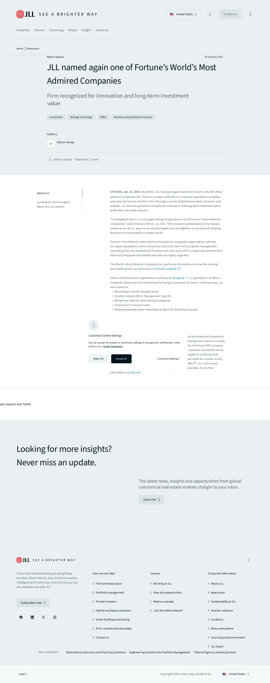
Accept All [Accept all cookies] (121, 359)
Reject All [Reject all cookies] (98, 359)
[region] (135, 341)
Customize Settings (168, 359)
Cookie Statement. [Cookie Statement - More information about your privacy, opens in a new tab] (113, 346)
